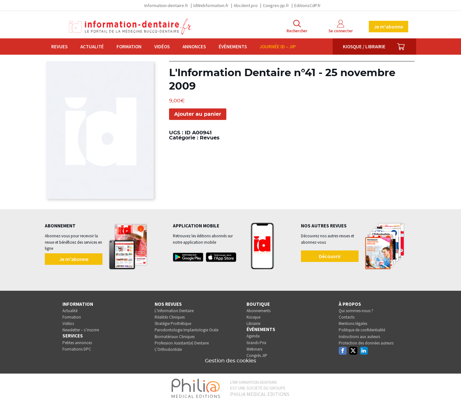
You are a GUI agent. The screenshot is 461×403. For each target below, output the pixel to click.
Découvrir (330, 256)
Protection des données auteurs (366, 343)
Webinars (254, 349)
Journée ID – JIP (278, 46)
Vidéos (162, 46)
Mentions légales (353, 323)
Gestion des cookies (230, 360)
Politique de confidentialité (362, 330)
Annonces (194, 46)
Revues (59, 46)
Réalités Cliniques (170, 317)
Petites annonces (77, 342)
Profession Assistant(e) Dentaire (182, 343)
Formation (129, 46)
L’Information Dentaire (174, 310)
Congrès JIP (257, 355)
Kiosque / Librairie (364, 46)
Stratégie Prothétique (173, 323)
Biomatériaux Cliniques (175, 336)
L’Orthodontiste (168, 349)
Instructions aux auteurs (359, 336)
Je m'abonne (388, 26)
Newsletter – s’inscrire (80, 330)
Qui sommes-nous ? (356, 310)
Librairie (253, 323)
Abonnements (259, 310)
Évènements (233, 46)
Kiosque (253, 317)
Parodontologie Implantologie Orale (186, 330)
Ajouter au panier (197, 114)
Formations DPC (76, 349)
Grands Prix (256, 342)
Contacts (346, 317)
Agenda (253, 336)
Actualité (92, 46)
